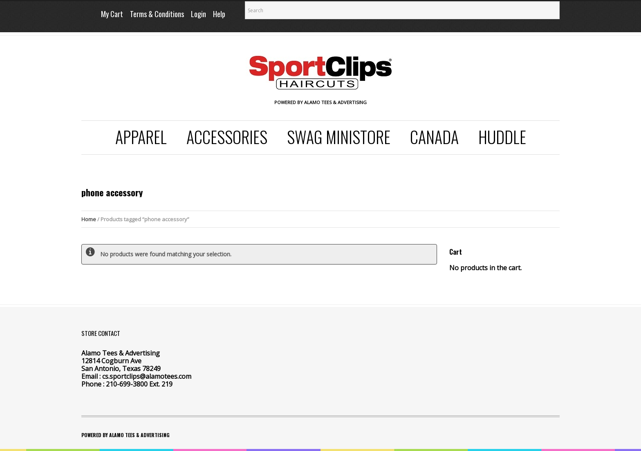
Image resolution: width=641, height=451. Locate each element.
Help (219, 14)
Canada (434, 136)
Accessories (226, 136)
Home (88, 219)
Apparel (141, 136)
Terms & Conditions (157, 14)
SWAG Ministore (338, 136)
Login (198, 14)
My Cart (112, 14)
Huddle (502, 136)
